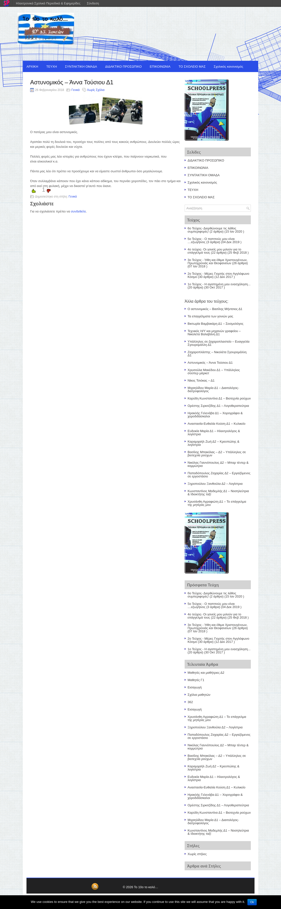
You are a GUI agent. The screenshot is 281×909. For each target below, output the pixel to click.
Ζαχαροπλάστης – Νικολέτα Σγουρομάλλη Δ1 (217, 353)
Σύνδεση (93, 3)
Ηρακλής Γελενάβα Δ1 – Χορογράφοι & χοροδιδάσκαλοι (215, 414)
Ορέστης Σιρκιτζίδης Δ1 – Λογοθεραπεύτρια (218, 406)
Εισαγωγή (195, 687)
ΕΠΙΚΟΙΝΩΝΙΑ (160, 66)
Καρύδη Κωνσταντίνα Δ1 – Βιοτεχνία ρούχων (219, 398)
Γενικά (75, 90)
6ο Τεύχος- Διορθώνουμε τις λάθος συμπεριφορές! (212, 229)
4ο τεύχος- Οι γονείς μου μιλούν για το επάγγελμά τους (214, 251)
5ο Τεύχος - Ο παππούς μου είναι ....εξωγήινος (211, 240)
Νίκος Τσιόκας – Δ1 (201, 380)
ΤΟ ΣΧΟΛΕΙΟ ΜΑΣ (192, 66)
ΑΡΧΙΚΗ (32, 66)
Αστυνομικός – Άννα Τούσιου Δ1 (210, 362)
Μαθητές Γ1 (196, 680)
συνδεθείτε (78, 211)
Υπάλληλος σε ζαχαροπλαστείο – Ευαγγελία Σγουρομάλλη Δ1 (218, 343)
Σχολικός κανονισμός (228, 66)
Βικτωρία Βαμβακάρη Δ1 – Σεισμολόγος (215, 323)
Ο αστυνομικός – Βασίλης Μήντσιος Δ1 (215, 309)
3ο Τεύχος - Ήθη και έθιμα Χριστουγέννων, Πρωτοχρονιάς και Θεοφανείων (217, 261)
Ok (252, 902)
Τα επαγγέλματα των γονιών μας (210, 316)
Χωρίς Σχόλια (95, 90)
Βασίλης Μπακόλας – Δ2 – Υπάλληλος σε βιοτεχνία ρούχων (217, 453)
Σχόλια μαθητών (199, 695)
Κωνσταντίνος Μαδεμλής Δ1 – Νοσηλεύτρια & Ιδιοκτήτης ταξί (218, 492)
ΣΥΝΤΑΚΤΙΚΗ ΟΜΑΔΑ (81, 66)
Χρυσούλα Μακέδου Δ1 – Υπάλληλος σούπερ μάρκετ (214, 371)
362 (190, 702)
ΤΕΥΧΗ (51, 66)
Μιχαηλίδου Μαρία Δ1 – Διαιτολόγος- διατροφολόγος (213, 389)
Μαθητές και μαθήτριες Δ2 (206, 672)
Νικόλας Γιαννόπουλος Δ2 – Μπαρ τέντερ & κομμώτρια (218, 464)
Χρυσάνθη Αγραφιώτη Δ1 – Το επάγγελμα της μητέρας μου (217, 503)
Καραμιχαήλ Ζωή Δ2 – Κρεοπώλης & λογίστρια (213, 443)
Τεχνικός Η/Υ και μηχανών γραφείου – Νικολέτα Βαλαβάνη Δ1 (214, 332)
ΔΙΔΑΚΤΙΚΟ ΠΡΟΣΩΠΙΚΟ (123, 66)
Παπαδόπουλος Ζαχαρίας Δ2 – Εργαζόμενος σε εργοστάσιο (219, 474)
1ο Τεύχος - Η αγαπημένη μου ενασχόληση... (219, 284)
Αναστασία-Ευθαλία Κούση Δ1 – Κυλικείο (216, 423)
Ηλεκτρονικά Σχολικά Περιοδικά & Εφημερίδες (48, 3)
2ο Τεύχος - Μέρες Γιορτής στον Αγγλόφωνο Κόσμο (218, 275)
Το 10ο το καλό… (146, 887)
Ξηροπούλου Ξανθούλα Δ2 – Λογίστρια (215, 484)
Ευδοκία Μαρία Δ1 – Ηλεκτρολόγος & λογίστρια (214, 432)
